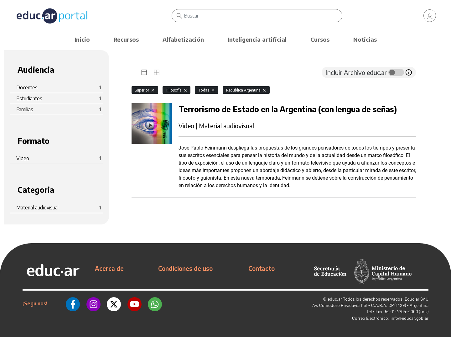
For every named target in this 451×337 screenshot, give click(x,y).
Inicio (82, 39)
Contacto (261, 268)
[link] (429, 15)
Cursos (319, 39)
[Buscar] (263, 15)
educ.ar (335, 299)
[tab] (144, 72)
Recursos (126, 39)
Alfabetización (183, 39)
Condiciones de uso (185, 268)
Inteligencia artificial (257, 39)
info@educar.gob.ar (409, 318)
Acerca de (109, 268)
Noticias (365, 39)
